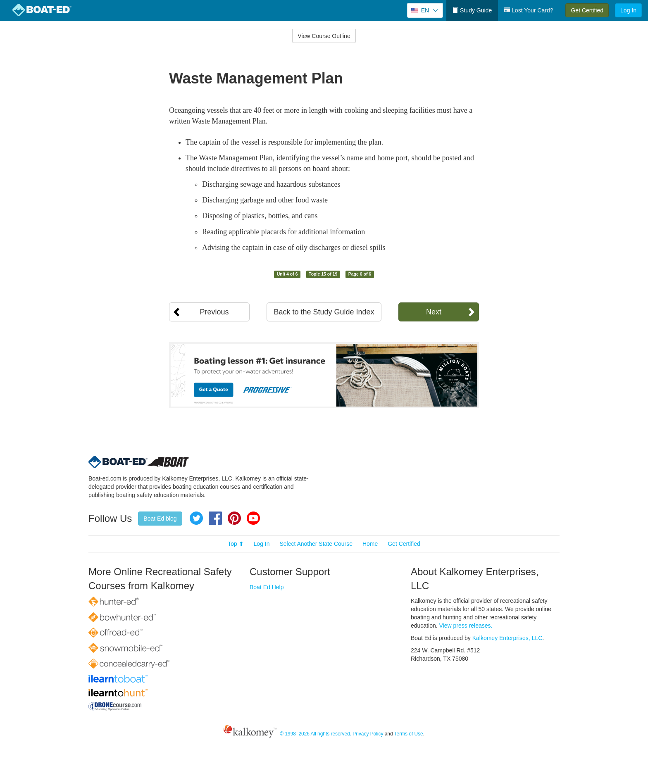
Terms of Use (408, 734)
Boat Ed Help (267, 587)
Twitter (196, 518)
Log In (628, 10)
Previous (214, 312)
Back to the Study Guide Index (324, 312)
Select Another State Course (316, 543)
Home (370, 543)
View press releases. (466, 625)
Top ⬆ (235, 543)
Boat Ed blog (159, 518)
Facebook (215, 518)
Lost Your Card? (528, 10)
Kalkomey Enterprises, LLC (507, 638)
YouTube (253, 518)
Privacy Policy (368, 734)
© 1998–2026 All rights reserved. (315, 734)
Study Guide (472, 10)
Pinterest (234, 518)
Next (433, 312)
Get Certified (587, 10)
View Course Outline (324, 36)
